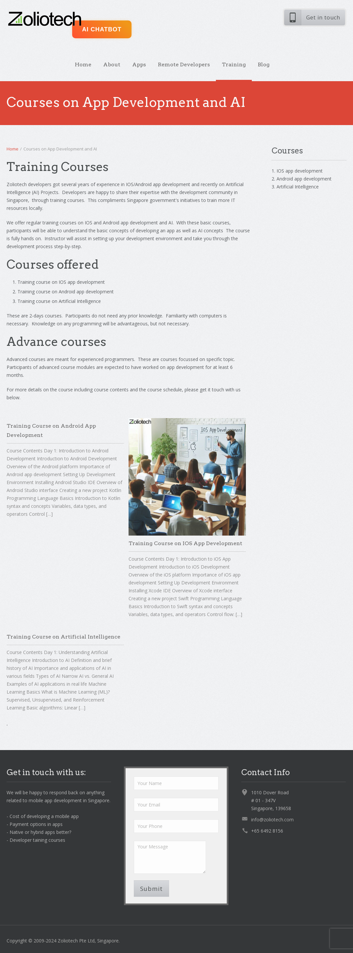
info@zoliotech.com (272, 819)
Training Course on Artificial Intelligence (63, 637)
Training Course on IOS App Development (185, 543)
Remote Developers (184, 64)
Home (83, 64)
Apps (139, 64)
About (111, 64)
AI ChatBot (102, 29)
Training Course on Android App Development (51, 430)
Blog (264, 64)
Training (234, 64)
